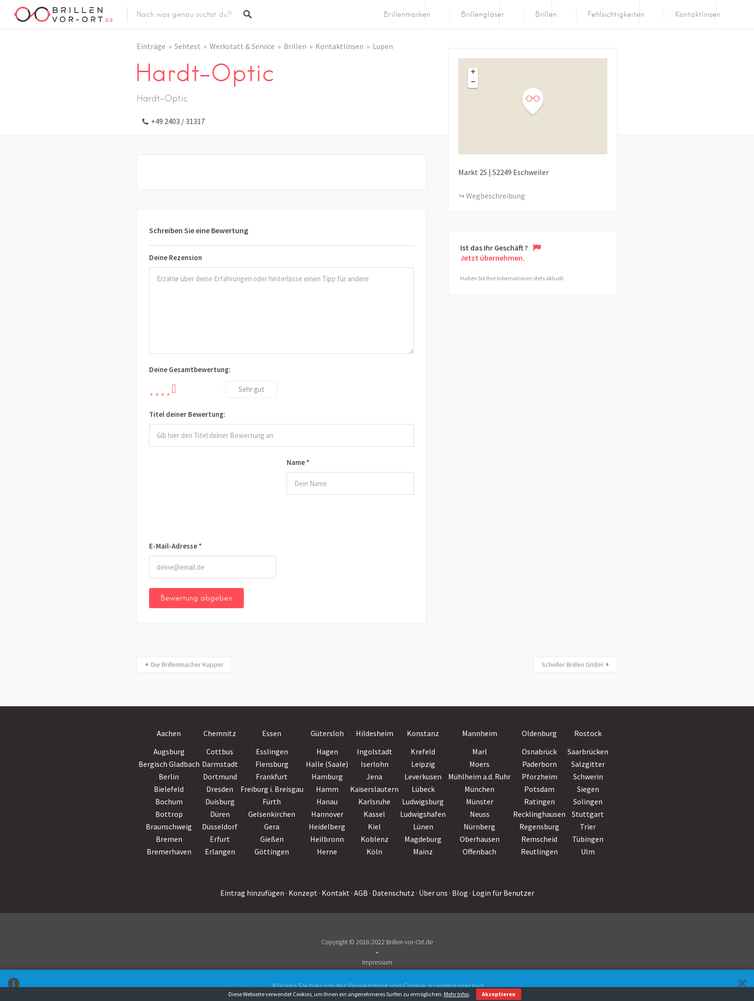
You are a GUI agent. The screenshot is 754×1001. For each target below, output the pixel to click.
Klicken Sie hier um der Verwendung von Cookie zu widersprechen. (379, 985)
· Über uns (432, 893)
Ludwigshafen (423, 814)
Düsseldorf (220, 826)
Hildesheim (374, 733)
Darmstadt (220, 764)
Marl (479, 751)
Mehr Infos (456, 994)
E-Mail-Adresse (175, 546)
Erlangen (220, 851)
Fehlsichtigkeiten (616, 14)
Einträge (151, 46)
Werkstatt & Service (242, 46)
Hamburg (327, 776)
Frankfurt (272, 776)
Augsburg (169, 751)
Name (298, 462)
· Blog (458, 893)
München (479, 789)
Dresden (219, 789)
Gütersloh (327, 733)
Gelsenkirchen (271, 814)
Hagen (327, 751)
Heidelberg (327, 826)
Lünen (423, 826)
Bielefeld (169, 789)
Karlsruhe (374, 801)
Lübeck (423, 789)
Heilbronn (327, 839)
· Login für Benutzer (501, 893)
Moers (479, 764)
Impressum (377, 962)
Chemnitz (219, 733)
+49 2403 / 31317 (178, 121)
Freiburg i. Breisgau (271, 789)
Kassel (374, 814)
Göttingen (271, 851)
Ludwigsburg (423, 801)
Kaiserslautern (374, 789)
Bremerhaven (169, 851)
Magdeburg (422, 839)
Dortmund (220, 776)
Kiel (374, 826)
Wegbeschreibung (495, 195)
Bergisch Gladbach (169, 764)
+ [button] (473, 72)
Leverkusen (422, 776)
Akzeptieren (498, 994)
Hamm (327, 789)
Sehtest (188, 46)
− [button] (473, 83)
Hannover (327, 814)
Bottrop (169, 814)
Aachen (169, 733)
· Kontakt (334, 893)
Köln (374, 851)
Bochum (169, 801)
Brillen (546, 14)
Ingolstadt (374, 751)
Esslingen (272, 751)
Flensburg (272, 764)
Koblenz (375, 839)
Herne (327, 851)
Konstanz (423, 733)
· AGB (359, 893)
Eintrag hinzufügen (252, 893)
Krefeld (423, 751)
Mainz (423, 851)
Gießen (272, 839)
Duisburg (220, 801)
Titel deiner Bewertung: (187, 414)
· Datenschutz (392, 893)
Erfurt (220, 839)
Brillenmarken (407, 14)
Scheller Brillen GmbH (572, 664)
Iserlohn (375, 764)
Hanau (327, 801)
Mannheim (479, 733)
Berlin (169, 776)
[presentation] (188, 495)
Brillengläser (482, 14)
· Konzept (301, 893)
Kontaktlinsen (697, 14)
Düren (220, 814)
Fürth (272, 801)
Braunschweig (169, 826)
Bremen (169, 839)
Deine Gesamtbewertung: (190, 369)
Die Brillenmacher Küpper (187, 664)
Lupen (383, 46)
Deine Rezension (175, 257)
